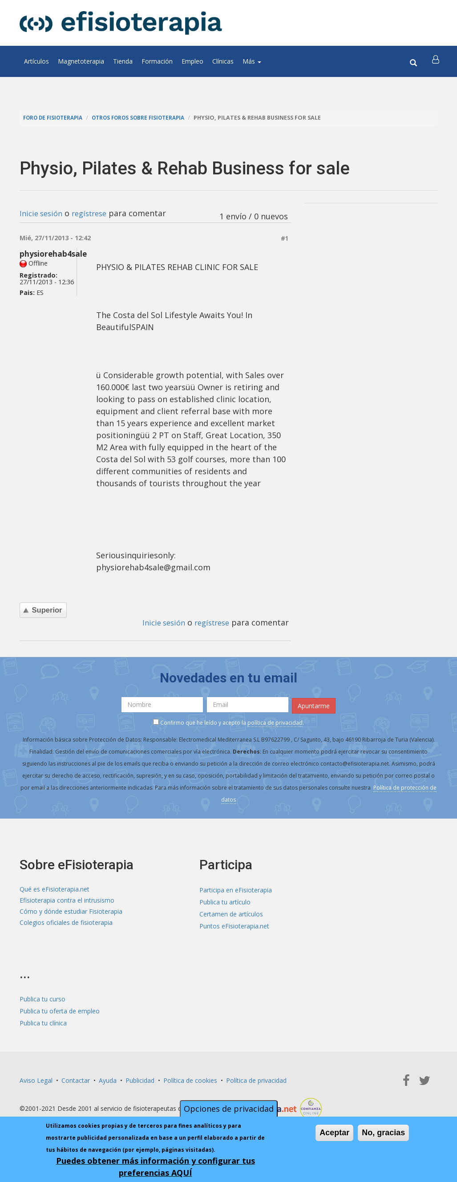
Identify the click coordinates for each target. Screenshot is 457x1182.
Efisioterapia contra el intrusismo (67, 900)
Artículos (36, 61)
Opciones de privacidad (229, 1108)
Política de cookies (190, 1079)
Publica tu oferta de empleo (60, 1009)
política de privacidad (275, 721)
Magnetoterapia (81, 61)
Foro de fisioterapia (55, 117)
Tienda (123, 61)
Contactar (75, 1079)
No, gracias (383, 1132)
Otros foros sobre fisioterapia (147, 117)
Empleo (192, 61)
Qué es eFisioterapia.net (54, 888)
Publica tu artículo (225, 900)
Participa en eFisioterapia (235, 888)
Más (252, 61)
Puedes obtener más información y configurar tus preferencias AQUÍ (155, 1166)
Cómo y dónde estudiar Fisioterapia (71, 912)
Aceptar (334, 1132)
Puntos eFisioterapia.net (234, 924)
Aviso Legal (36, 1079)
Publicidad (139, 1079)
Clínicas (223, 61)
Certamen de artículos (231, 912)
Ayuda (108, 1079)
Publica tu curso (42, 997)
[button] (437, 61)
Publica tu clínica (43, 1021)
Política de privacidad (256, 1079)
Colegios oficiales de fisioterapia (66, 924)
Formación (157, 61)
